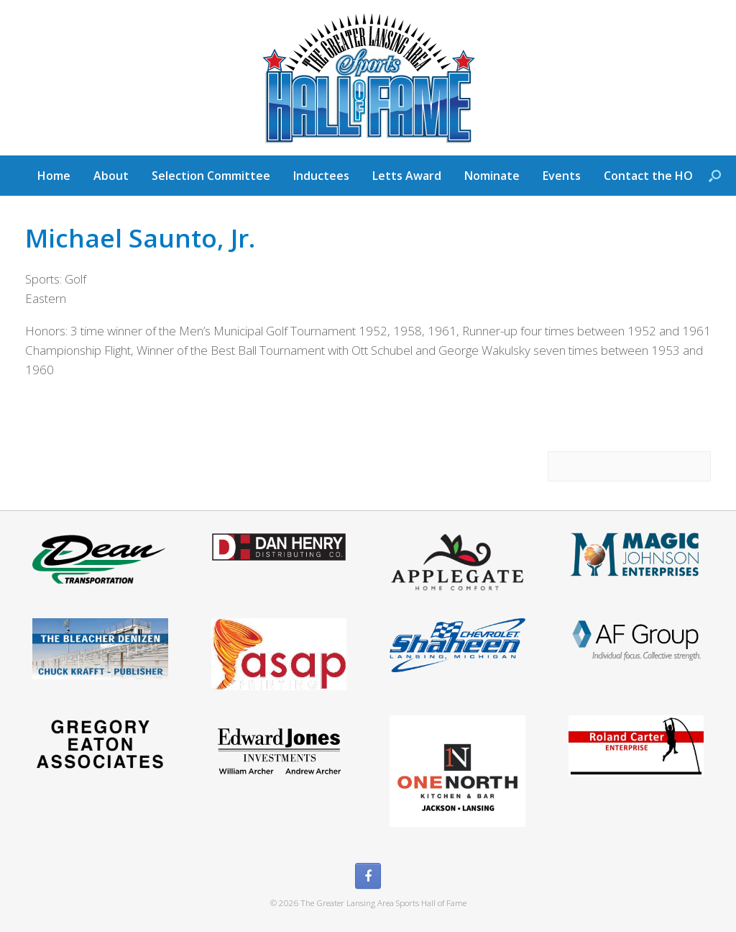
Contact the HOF (651, 176)
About (111, 176)
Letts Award (406, 176)
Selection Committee (211, 176)
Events (562, 176)
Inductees (321, 176)
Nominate (492, 176)
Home (53, 176)
